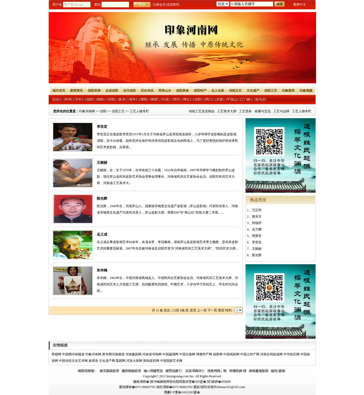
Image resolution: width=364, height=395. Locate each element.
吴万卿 (257, 229)
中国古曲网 (187, 354)
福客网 (218, 354)
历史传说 (147, 90)
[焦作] (132, 99)
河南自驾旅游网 (271, 354)
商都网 (56, 354)
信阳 (103, 111)
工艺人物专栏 (301, 111)
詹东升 (257, 216)
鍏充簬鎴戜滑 (109, 371)
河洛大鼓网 (134, 361)
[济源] (219, 99)
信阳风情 (94, 90)
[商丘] (186, 99)
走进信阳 (111, 90)
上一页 (202, 310)
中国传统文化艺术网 (73, 361)
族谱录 (93, 361)
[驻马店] (260, 99)
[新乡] (122, 99)
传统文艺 (235, 90)
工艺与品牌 (281, 111)
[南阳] (100, 99)
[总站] (56, 99)
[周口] (208, 99)
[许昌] (165, 99)
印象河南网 (87, 111)
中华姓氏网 (291, 354)
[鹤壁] (154, 99)
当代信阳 (129, 90)
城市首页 (58, 90)
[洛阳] (89, 99)
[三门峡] (245, 99)
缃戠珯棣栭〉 (87, 371)
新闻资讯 (76, 90)
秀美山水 (164, 90)
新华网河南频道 (113, 354)
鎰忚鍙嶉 (278, 371)
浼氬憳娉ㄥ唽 (217, 371)
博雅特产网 (204, 354)
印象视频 (306, 90)
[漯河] (176, 99)
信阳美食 (182, 90)
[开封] (78, 99)
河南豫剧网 (133, 354)
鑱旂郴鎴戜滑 (131, 371)
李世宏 (102, 127)
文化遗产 (253, 90)
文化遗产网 (107, 361)
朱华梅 (102, 270)
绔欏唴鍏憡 (237, 371)
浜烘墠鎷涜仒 (195, 371)
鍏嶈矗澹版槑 (258, 371)
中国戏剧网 (231, 354)
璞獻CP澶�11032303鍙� (182, 392)
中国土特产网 (249, 354)
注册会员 (159, 4)
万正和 (257, 210)
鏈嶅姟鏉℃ (174, 371)
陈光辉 (102, 198)
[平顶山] (231, 99)
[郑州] (68, 99)
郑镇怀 (257, 223)
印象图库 (288, 90)
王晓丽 (102, 163)
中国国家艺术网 (171, 361)
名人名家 (217, 90)
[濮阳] (143, 99)
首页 (193, 310)
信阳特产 (200, 90)
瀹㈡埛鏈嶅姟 (153, 371)
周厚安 (257, 236)
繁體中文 (299, 4)
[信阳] (197, 99)
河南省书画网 (152, 354)
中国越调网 (170, 354)
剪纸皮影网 (151, 361)
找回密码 (172, 4)
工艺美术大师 (226, 111)
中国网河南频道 (73, 354)
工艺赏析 (245, 111)
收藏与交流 (263, 111)
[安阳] (111, 99)
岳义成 (102, 234)
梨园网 (120, 361)
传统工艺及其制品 (201, 111)
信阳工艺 (270, 90)
